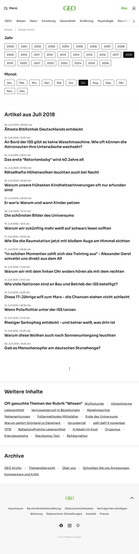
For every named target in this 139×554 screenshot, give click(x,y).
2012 (50, 54)
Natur (33, 21)
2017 (116, 54)
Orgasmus (112, 429)
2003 (51, 46)
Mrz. (34, 82)
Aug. (96, 82)
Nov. (10, 91)
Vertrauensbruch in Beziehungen (55, 410)
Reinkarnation (77, 436)
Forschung (48, 21)
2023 (64, 63)
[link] (134, 8)
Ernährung (86, 21)
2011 (37, 54)
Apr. (47, 82)
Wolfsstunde (94, 404)
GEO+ (8, 21)
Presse (104, 513)
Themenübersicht (42, 468)
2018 (129, 54)
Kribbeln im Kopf (85, 429)
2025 (91, 63)
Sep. (109, 82)
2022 (50, 63)
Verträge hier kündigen (112, 508)
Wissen (8, 29)
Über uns (69, 468)
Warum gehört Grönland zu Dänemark (32, 423)
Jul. (83, 82)
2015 (89, 54)
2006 (93, 46)
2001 (24, 46)
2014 (76, 54)
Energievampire (16, 436)
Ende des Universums (102, 416)
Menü (10, 8)
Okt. (121, 82)
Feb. (22, 82)
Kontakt (91, 513)
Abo (124, 8)
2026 (105, 63)
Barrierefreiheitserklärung (44, 508)
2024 (78, 63)
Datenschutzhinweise (79, 508)
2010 (24, 54)
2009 (10, 54)
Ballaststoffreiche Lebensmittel (42, 429)
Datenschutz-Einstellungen (64, 513)
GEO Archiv (13, 468)
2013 (63, 54)
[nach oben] (132, 498)
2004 (65, 46)
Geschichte (125, 21)
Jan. (9, 82)
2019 (10, 63)
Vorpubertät (77, 423)
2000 (10, 46)
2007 (107, 46)
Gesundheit (67, 21)
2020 (23, 63)
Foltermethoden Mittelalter (57, 416)
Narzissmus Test (47, 436)
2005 (79, 46)
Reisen (20, 21)
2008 (121, 46)
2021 (37, 63)
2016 (102, 54)
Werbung (36, 513)
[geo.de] (69, 8)
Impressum (15, 508)
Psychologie (105, 21)
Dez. (22, 91)
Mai (59, 82)
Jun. (71, 82)
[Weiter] (134, 21)
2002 (37, 46)
